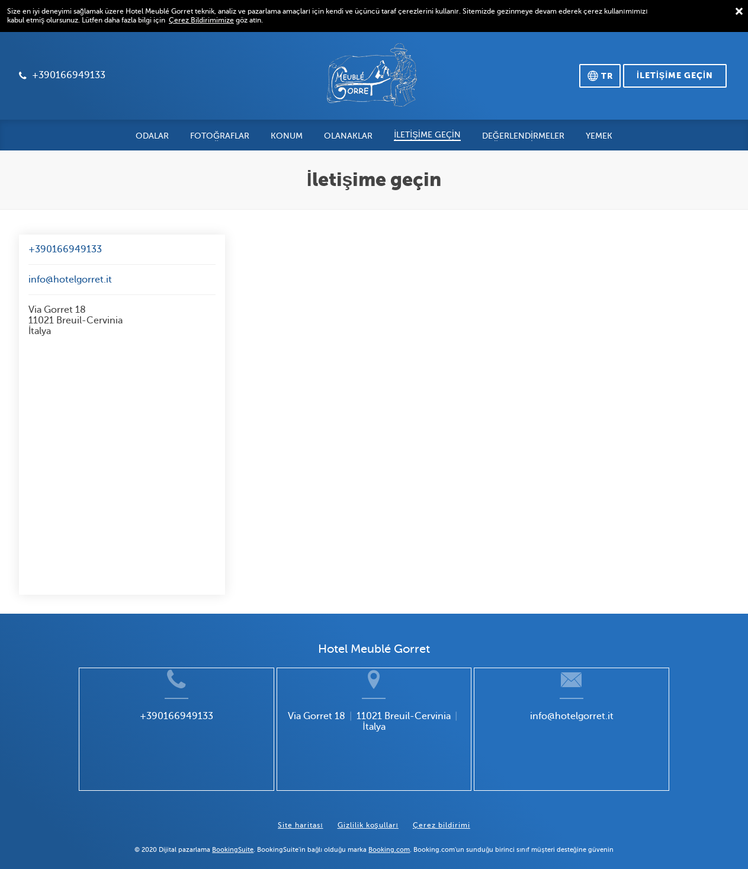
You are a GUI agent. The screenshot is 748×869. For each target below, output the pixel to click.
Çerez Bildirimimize (201, 20)
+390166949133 (65, 249)
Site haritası (300, 816)
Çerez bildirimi (441, 816)
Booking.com (389, 840)
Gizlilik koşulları (368, 816)
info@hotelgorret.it (70, 279)
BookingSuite (232, 840)
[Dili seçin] (600, 76)
